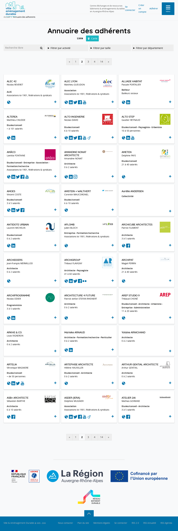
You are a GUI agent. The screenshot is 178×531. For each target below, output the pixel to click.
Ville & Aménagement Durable (25, 523)
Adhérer (153, 7)
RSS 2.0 (135, 523)
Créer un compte (135, 7)
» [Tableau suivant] (108, 61)
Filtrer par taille (102, 48)
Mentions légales (101, 523)
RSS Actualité (149, 523)
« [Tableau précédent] (69, 61)
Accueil (7, 17)
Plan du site (83, 523)
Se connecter (114, 7)
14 (101, 61)
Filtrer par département (149, 48)
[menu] (168, 7)
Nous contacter (65, 523)
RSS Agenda (166, 523)
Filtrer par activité (60, 48)
